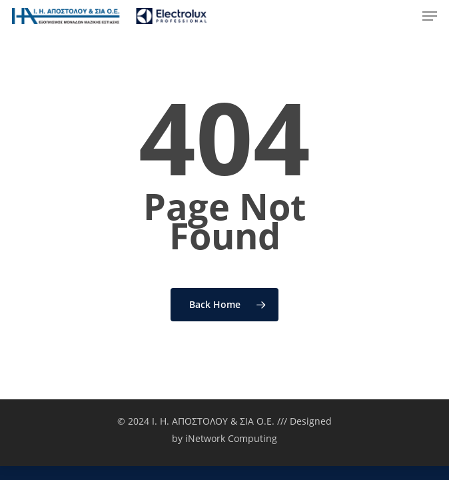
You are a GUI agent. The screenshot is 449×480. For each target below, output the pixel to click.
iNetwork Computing (231, 438)
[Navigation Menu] (429, 16)
